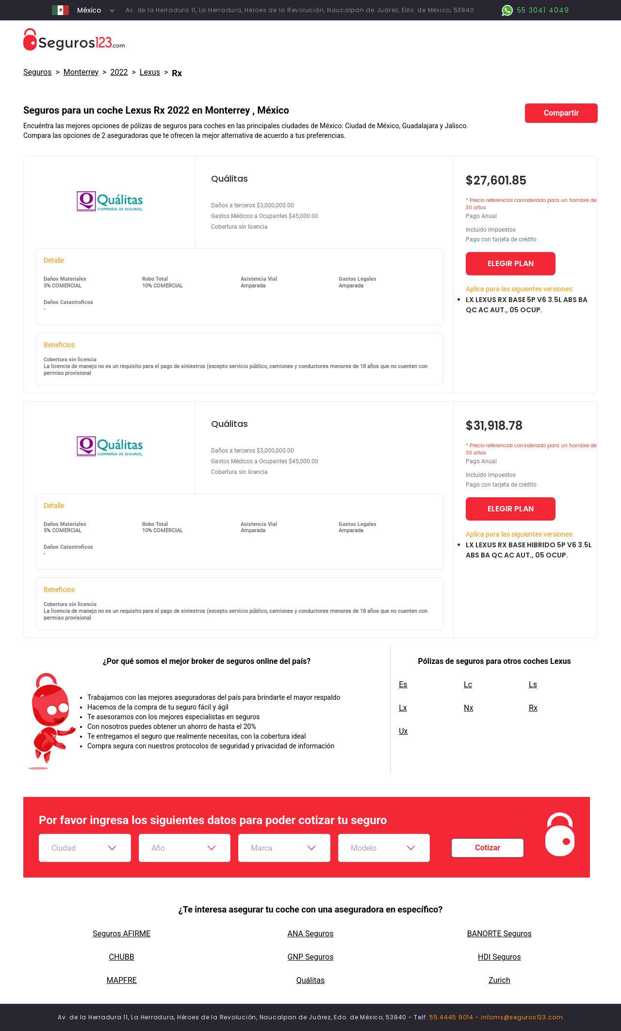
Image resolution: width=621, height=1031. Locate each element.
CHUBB (121, 957)
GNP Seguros (311, 957)
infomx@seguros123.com (522, 1017)
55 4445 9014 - (455, 1017)
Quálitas (310, 980)
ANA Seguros (311, 933)
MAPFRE (121, 980)
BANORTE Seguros (499, 933)
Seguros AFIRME (121, 933)
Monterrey (81, 72)
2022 (119, 72)
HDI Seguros (499, 957)
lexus (150, 72)
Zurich (499, 980)
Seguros (37, 72)
